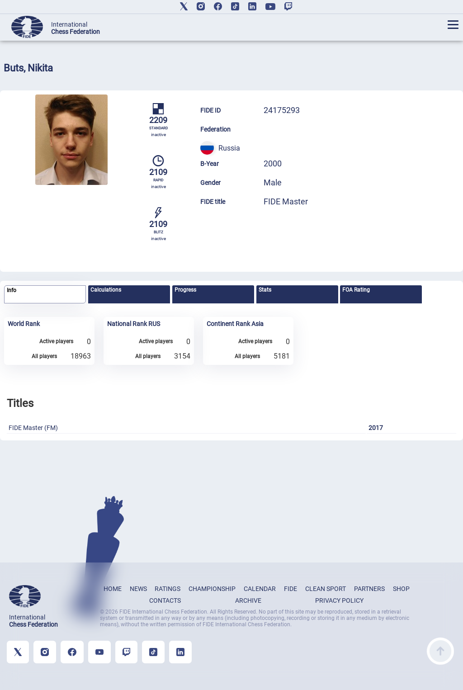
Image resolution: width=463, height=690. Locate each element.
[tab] (45, 294)
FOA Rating (356, 290)
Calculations (105, 290)
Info (11, 290)
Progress (185, 290)
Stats (265, 290)
